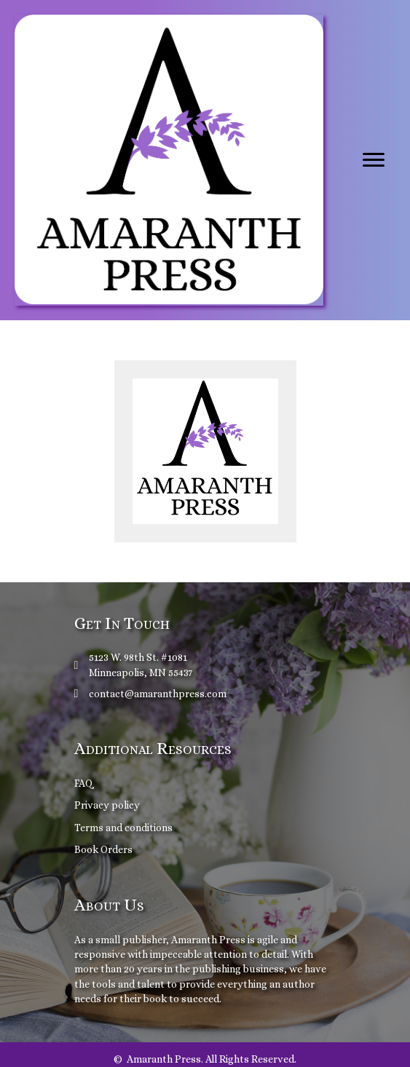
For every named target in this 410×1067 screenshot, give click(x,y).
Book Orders (103, 849)
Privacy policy (107, 805)
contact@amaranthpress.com (157, 693)
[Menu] (373, 160)
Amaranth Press (208, 939)
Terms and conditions (123, 827)
